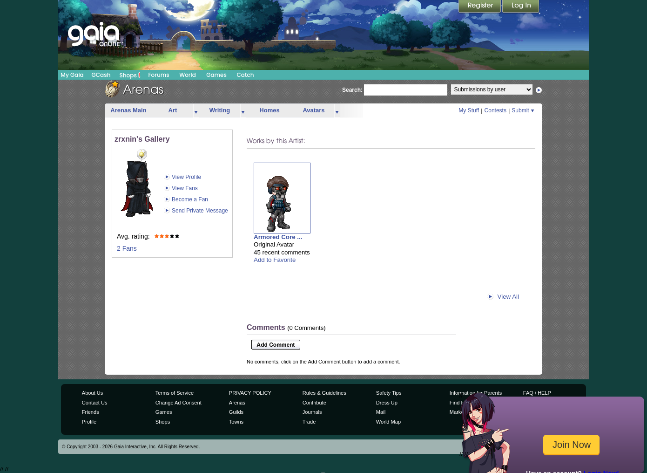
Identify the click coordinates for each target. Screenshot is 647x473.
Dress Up (387, 402)
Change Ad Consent (178, 402)
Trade (309, 422)
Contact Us (95, 402)
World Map (388, 422)
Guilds (236, 412)
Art (172, 110)
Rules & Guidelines (324, 393)
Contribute (314, 402)
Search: (352, 90)
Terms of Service (174, 393)
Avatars (313, 110)
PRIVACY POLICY (250, 393)
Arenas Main (128, 110)
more (196, 110)
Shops (130, 75)
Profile (89, 422)
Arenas (237, 402)
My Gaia (72, 75)
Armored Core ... (278, 236)
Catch (245, 75)
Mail (380, 412)
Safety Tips (389, 393)
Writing (219, 110)
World (187, 75)
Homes (269, 110)
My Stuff (468, 110)
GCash (101, 75)
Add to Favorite (275, 259)
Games (216, 75)
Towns (236, 422)
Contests (495, 110)
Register (480, 7)
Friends (90, 412)
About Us (92, 393)
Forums (158, 75)
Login (520, 7)
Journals (312, 412)
